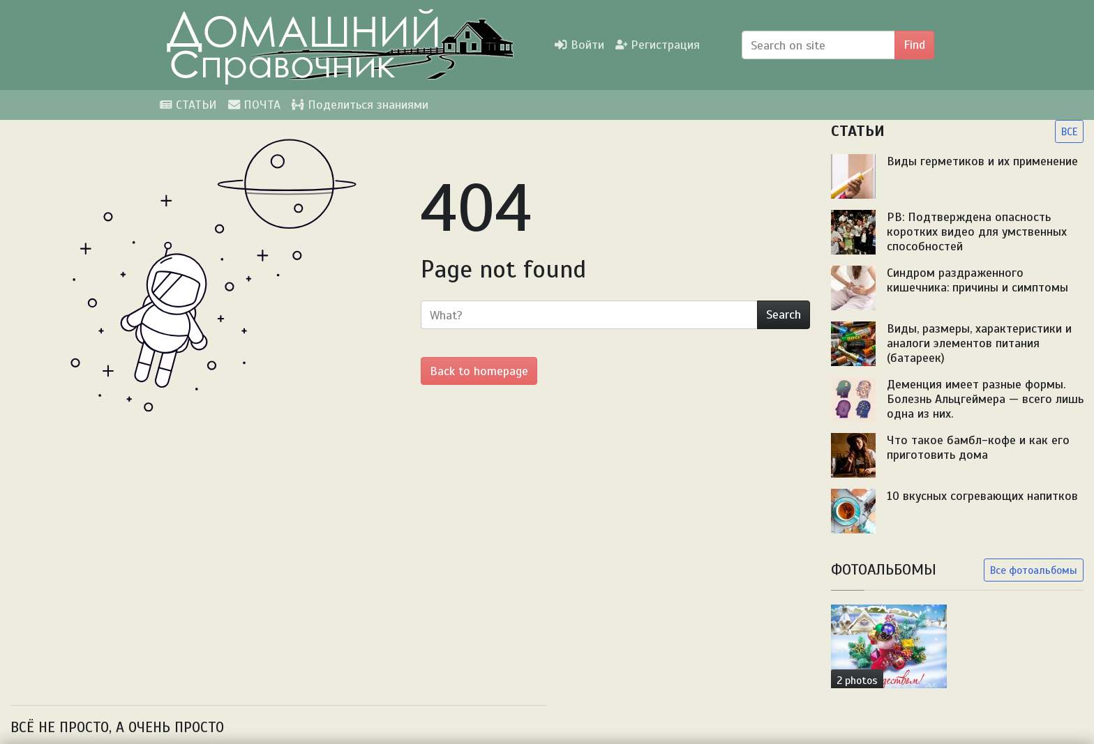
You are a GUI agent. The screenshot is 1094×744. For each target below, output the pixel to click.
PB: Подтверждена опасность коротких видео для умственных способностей (977, 231)
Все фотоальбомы (1033, 570)
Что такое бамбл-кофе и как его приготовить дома (978, 447)
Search (783, 314)
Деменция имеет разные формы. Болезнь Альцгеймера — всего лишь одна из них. (985, 399)
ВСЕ (1069, 131)
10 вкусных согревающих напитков (982, 495)
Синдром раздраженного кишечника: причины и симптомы (977, 280)
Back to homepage (479, 371)
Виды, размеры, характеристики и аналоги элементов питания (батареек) (979, 343)
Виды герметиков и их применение (982, 161)
